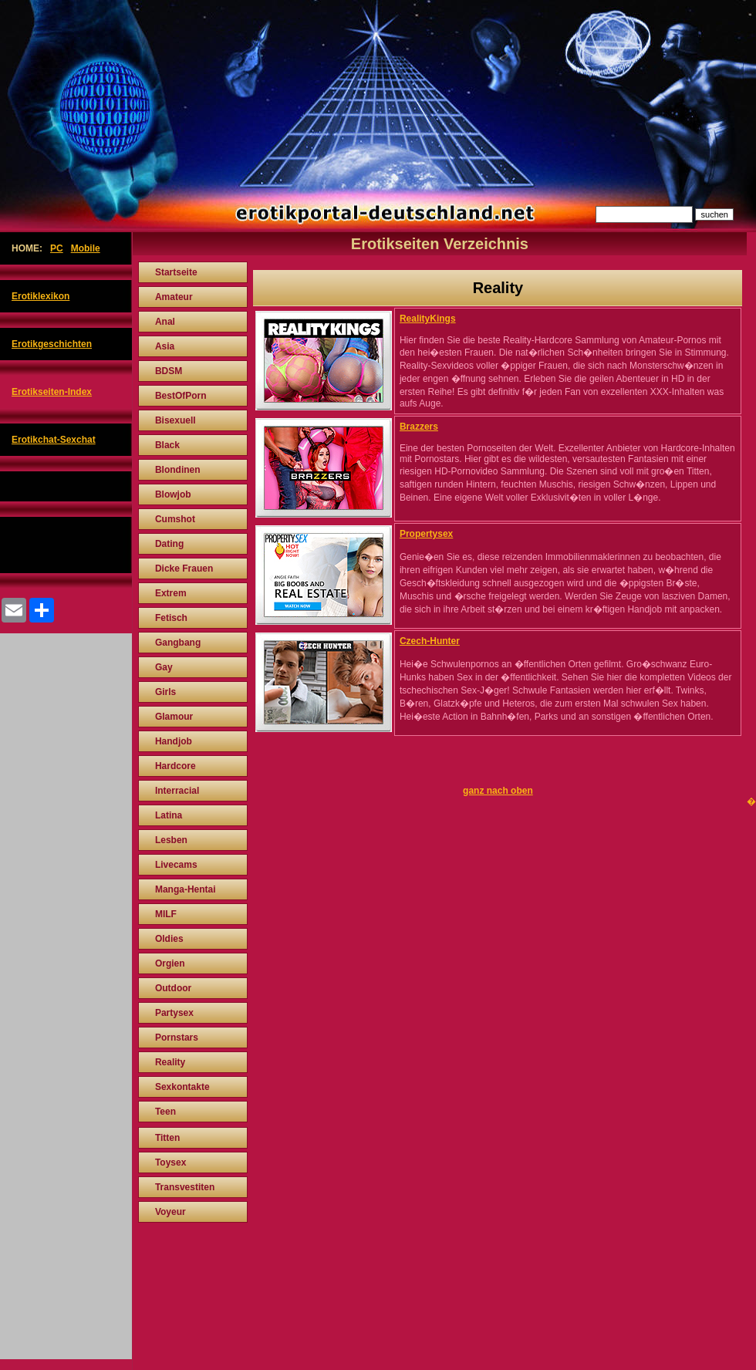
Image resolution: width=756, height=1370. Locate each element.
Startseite (176, 272)
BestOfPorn (181, 395)
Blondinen (178, 469)
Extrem (171, 593)
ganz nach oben (498, 790)
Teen (165, 1111)
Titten (167, 1137)
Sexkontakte (182, 1086)
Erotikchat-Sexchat (54, 439)
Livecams (176, 864)
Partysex (174, 1012)
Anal (165, 321)
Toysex (170, 1162)
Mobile (85, 248)
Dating (169, 543)
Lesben (171, 840)
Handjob (173, 741)
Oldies (169, 938)
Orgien (170, 963)
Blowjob (173, 494)
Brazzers (419, 426)
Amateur (174, 297)
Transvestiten (184, 1187)
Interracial (177, 790)
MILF (166, 914)
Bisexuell (175, 420)
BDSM (168, 371)
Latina (168, 815)
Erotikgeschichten (52, 344)
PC (56, 248)
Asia (164, 346)
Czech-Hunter (430, 641)
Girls (165, 692)
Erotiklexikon (40, 296)
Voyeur (170, 1211)
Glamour (174, 716)
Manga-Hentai (185, 889)
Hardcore (175, 766)
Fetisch (171, 617)
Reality (170, 1062)
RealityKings (428, 318)
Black (167, 445)
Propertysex (426, 533)
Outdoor (173, 988)
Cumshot (175, 519)
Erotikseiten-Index (52, 391)
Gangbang (178, 642)
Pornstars (176, 1037)
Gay (164, 667)
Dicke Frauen (184, 568)
